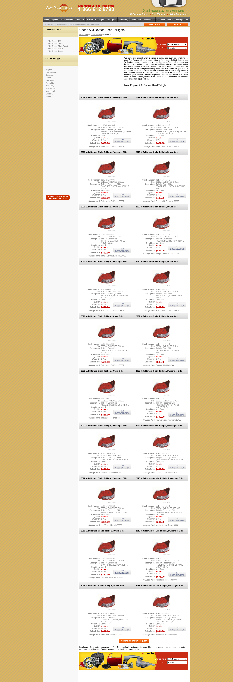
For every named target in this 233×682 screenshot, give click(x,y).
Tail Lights (111, 20)
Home (46, 20)
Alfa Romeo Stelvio (55, 49)
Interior (170, 20)
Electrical (161, 20)
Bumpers (80, 20)
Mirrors (90, 20)
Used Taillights (96, 35)
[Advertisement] (58, 146)
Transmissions (67, 20)
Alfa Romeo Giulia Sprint (58, 46)
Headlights (99, 20)
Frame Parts (136, 20)
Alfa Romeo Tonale (55, 51)
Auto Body (123, 20)
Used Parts (83, 35)
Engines (54, 20)
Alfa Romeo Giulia (55, 44)
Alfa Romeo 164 (54, 41)
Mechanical (149, 20)
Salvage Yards (182, 20)
